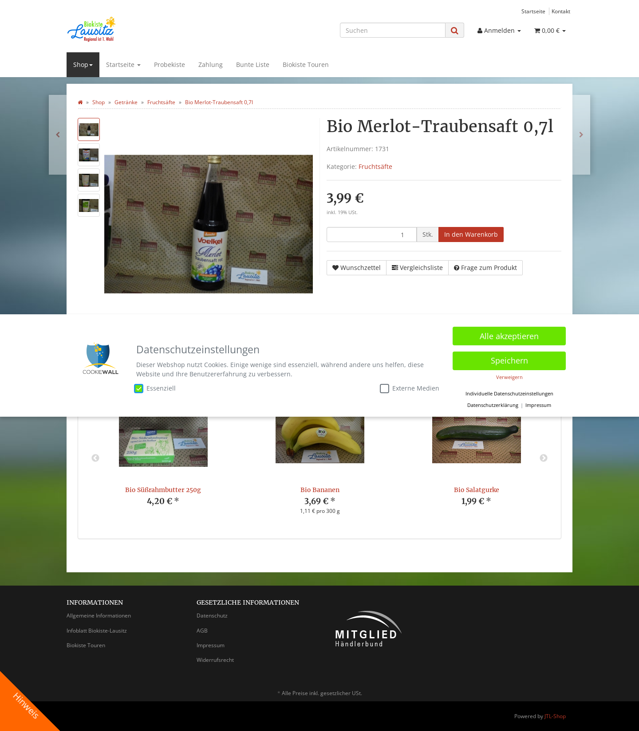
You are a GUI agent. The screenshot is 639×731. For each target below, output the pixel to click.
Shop (83, 64)
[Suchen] (393, 30)
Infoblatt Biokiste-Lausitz (97, 630)
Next (543, 458)
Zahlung (210, 64)
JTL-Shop (555, 716)
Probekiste (169, 64)
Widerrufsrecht (215, 660)
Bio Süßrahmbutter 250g (163, 490)
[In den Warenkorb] (471, 234)
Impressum (211, 645)
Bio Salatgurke (476, 490)
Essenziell (155, 386)
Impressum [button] (538, 403)
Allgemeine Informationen (99, 615)
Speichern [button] (509, 358)
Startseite (533, 11)
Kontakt (561, 11)
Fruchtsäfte (375, 166)
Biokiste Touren (306, 64)
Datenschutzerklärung (492, 403)
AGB (202, 630)
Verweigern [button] (509, 375)
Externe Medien (409, 386)
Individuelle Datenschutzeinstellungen (509, 392)
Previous (95, 458)
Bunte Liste (252, 64)
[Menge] (372, 234)
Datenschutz (212, 615)
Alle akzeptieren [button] (509, 334)
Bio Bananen (319, 490)
